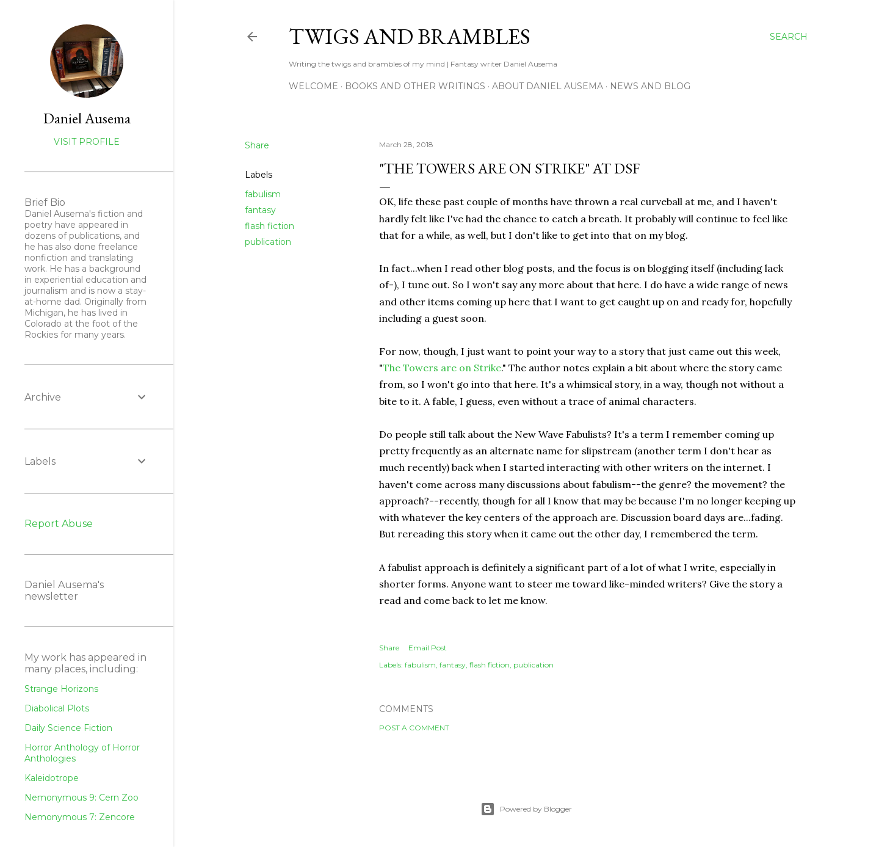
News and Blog (650, 86)
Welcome (313, 86)
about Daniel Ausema (547, 86)
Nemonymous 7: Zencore (79, 817)
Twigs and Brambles (409, 36)
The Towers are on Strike (442, 368)
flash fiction (269, 225)
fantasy (260, 210)
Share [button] (257, 145)
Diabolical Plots (56, 708)
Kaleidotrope (51, 777)
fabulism (263, 194)
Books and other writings (415, 86)
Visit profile (87, 141)
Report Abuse (58, 523)
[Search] (789, 36)
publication (268, 241)
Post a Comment (414, 727)
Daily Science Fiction (68, 727)
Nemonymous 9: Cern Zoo (81, 797)
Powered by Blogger (526, 809)
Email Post (427, 647)
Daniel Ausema (87, 118)
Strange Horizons (61, 688)
